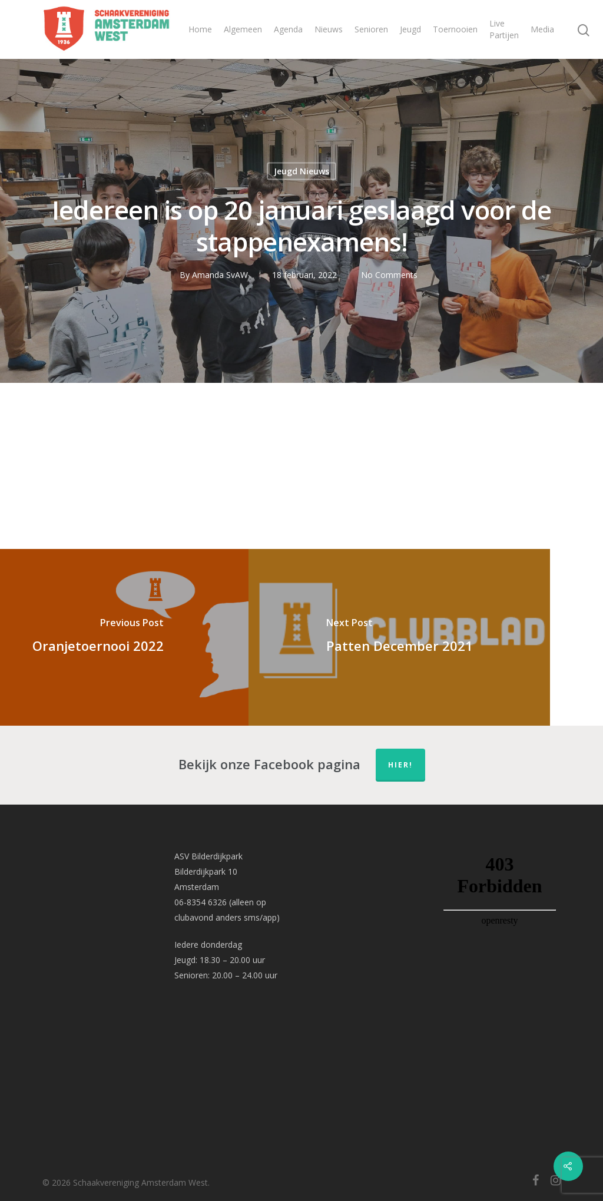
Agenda (288, 29)
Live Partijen (504, 29)
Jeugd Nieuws (301, 171)
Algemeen (243, 29)
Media (542, 29)
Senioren (371, 29)
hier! (400, 765)
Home (200, 29)
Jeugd (410, 29)
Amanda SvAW (220, 274)
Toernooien (455, 29)
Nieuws (328, 29)
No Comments (389, 274)
